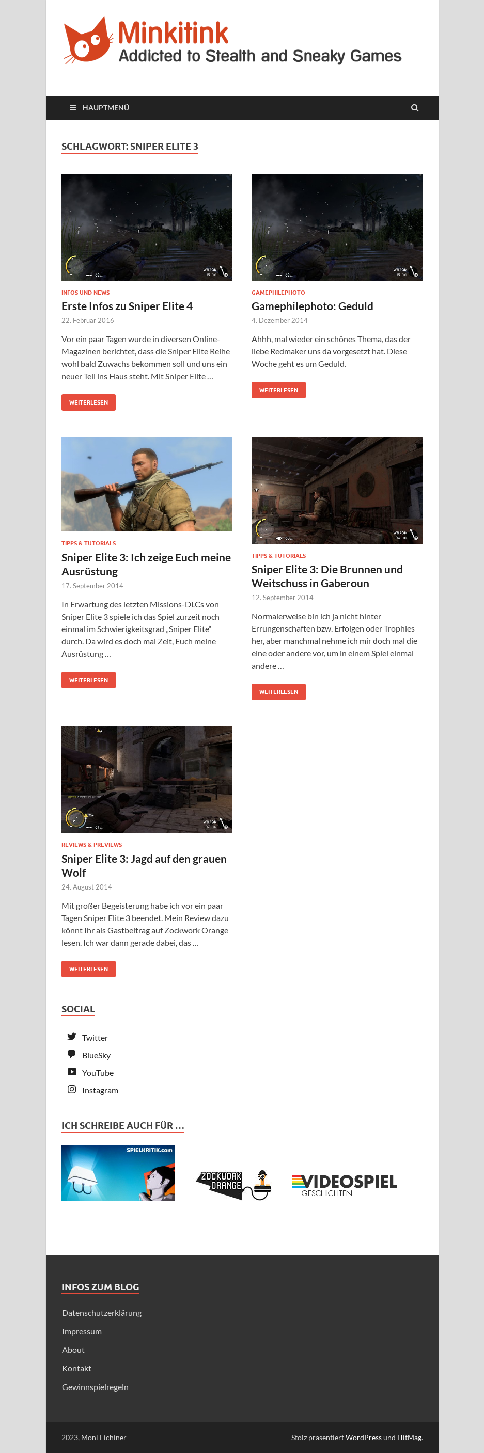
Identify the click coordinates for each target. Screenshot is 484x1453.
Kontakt (76, 1368)
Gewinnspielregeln (95, 1387)
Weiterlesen (84, 400)
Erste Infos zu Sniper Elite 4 (127, 305)
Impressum (82, 1331)
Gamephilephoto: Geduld (312, 305)
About (73, 1349)
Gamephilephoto (278, 292)
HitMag (409, 1437)
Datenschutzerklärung (102, 1312)
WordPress (364, 1437)
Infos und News (85, 292)
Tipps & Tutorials (88, 543)
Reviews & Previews (91, 844)
